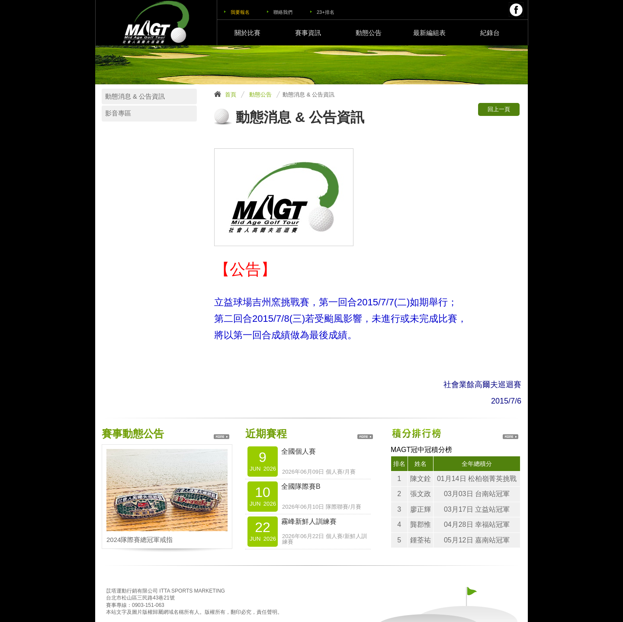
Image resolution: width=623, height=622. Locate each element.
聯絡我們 (282, 12)
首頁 (230, 94)
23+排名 (325, 12)
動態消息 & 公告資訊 (135, 96)
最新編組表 (429, 32)
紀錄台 (490, 32)
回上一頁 (499, 109)
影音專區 (118, 113)
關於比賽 (247, 32)
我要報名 (240, 12)
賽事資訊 (308, 32)
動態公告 (369, 32)
